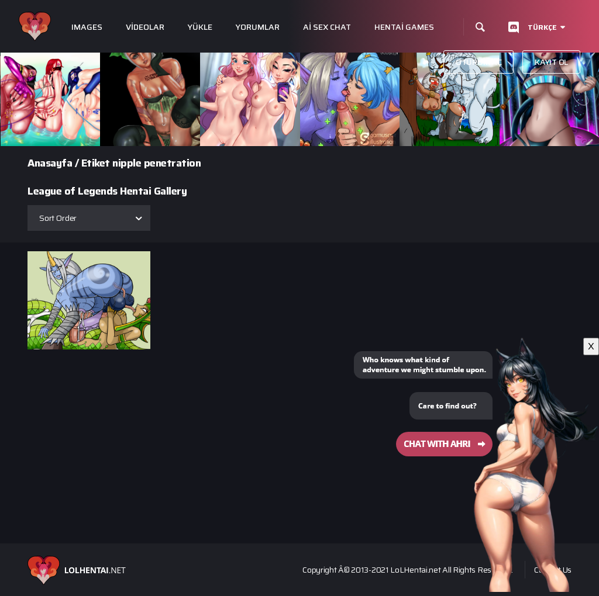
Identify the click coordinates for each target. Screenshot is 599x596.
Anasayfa (49, 163)
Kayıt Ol (551, 62)
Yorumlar (258, 27)
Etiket (95, 163)
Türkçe (542, 27)
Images (86, 27)
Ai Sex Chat (327, 27)
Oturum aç (478, 62)
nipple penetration (156, 163)
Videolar (145, 27)
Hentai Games (404, 27)
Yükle (200, 27)
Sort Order (58, 218)
